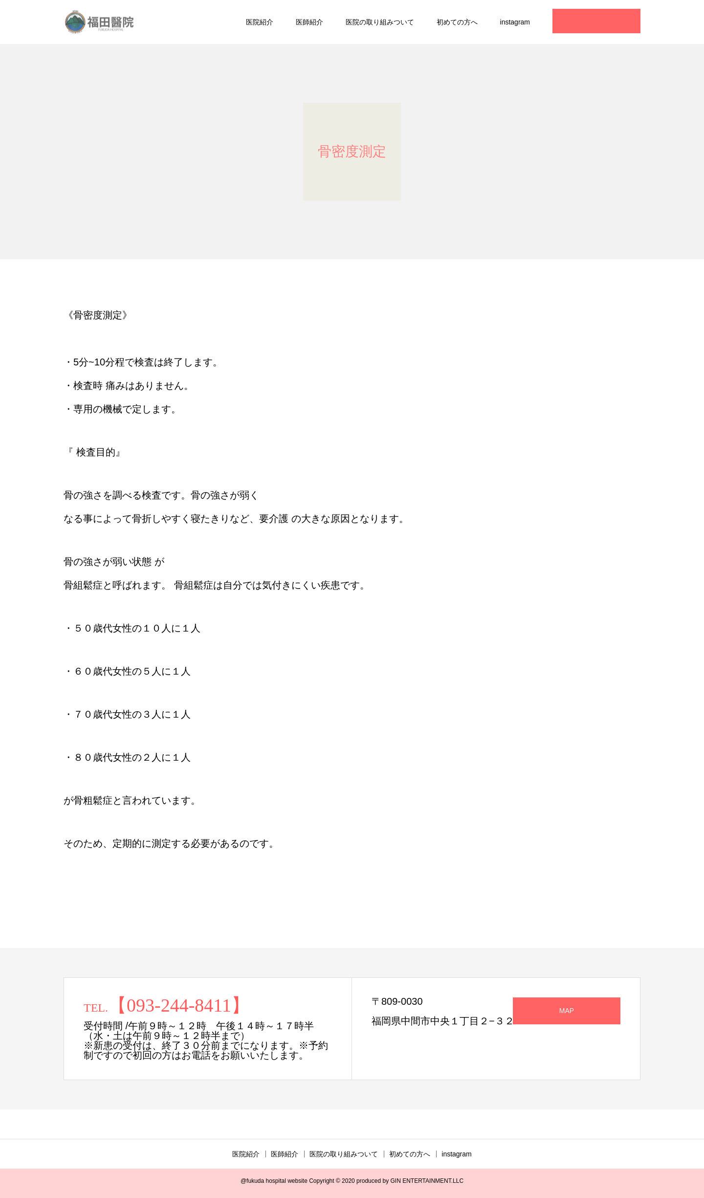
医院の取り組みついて (380, 22)
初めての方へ (457, 22)
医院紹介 (259, 22)
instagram (515, 22)
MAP (566, 1011)
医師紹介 (309, 22)
